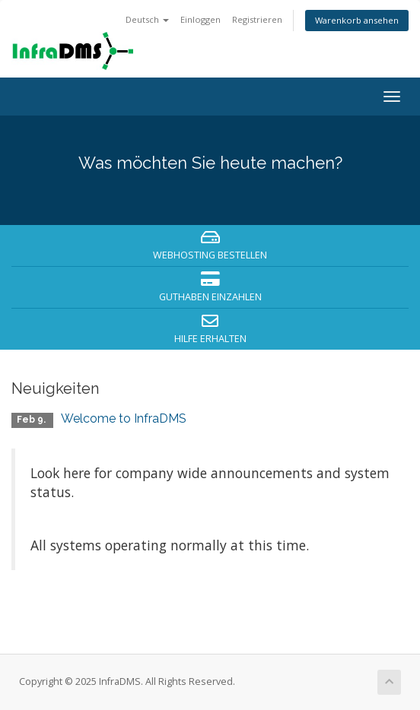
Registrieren (257, 19)
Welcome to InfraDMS (123, 418)
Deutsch (147, 19)
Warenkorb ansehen (357, 20)
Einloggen (200, 19)
